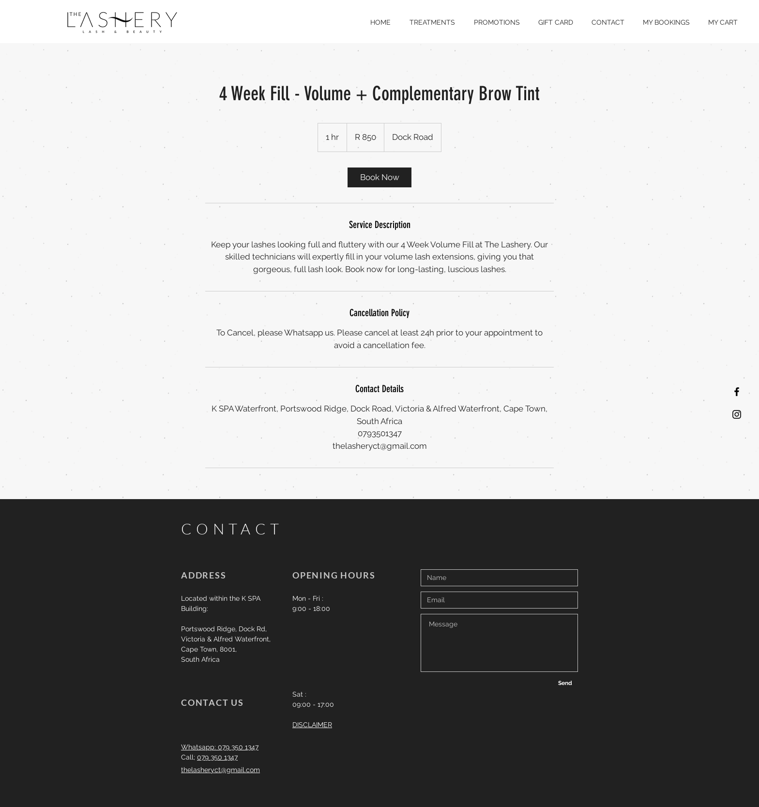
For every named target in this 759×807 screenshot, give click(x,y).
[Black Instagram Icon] (737, 414)
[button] (432, 22)
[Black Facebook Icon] (737, 391)
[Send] (565, 683)
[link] (379, 177)
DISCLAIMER (312, 725)
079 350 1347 (217, 757)
